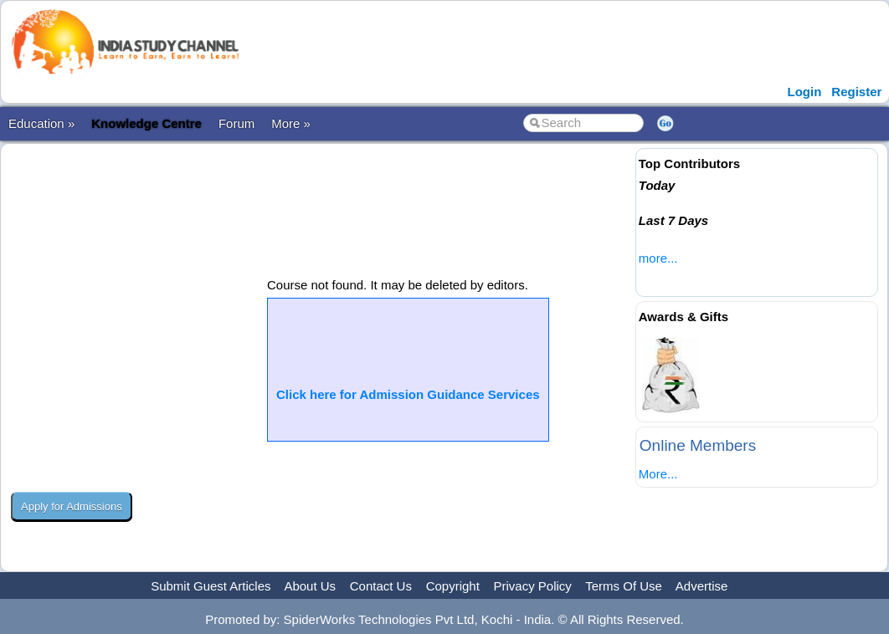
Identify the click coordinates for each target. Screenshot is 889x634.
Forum (236, 123)
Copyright (453, 586)
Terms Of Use (623, 586)
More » (291, 123)
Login (805, 91)
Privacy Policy (533, 586)
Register (856, 91)
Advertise (702, 586)
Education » (41, 123)
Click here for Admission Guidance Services (408, 394)
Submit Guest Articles (210, 586)
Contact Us (381, 586)
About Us (310, 586)
